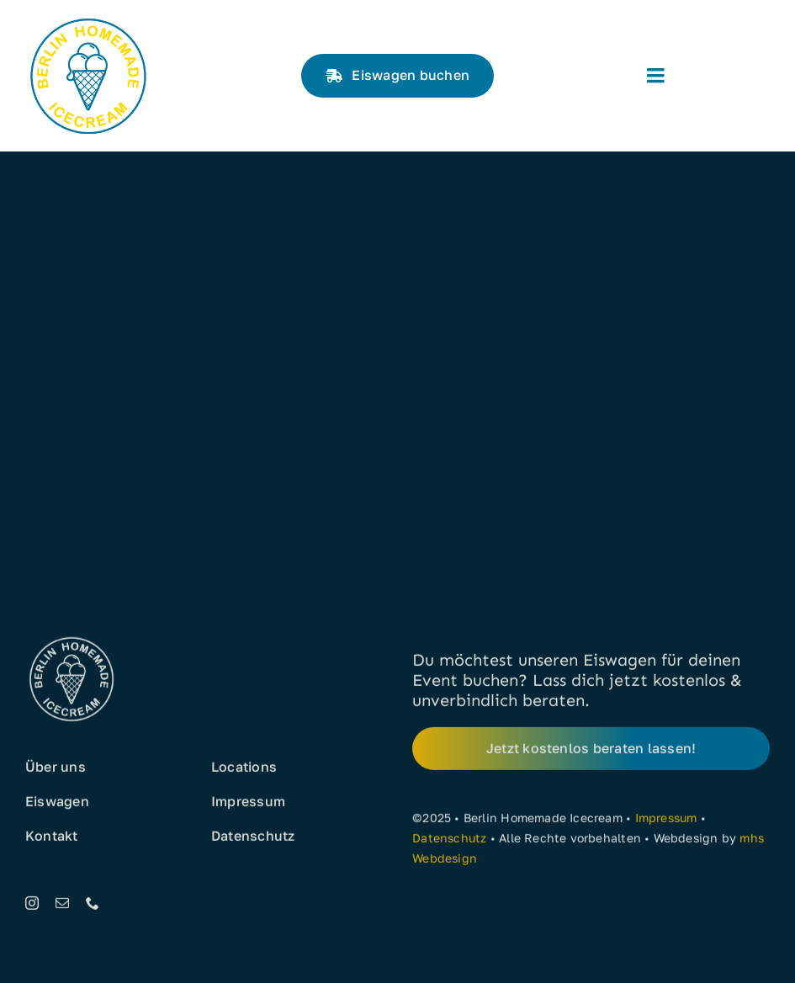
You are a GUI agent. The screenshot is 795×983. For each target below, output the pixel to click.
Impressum (666, 821)
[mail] (62, 906)
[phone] (92, 906)
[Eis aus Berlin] (88, 19)
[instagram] (32, 906)
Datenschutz (449, 841)
